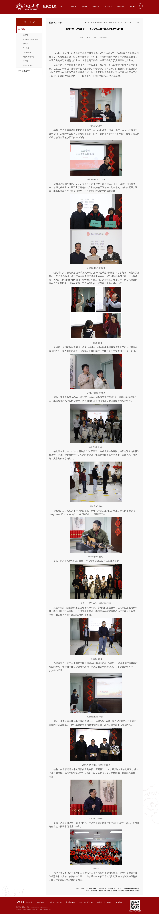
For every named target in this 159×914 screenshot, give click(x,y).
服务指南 (120, 6)
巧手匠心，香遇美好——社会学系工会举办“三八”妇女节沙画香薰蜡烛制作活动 (110, 888)
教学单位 (22, 29)
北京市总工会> (71, 902)
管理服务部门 (23, 71)
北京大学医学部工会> (86, 902)
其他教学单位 (28, 65)
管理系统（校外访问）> (104, 902)
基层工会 (95, 6)
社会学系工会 (129, 22)
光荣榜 (132, 6)
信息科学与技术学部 (30, 39)
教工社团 (108, 6)
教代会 (84, 6)
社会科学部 (27, 52)
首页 (62, 6)
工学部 (25, 44)
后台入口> (119, 902)
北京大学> (29, 902)
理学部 (25, 35)
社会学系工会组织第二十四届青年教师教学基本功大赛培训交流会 (115, 891)
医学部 (25, 61)
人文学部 (26, 48)
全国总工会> (40, 902)
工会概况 (72, 6)
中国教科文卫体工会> (55, 902)
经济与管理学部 (28, 57)
